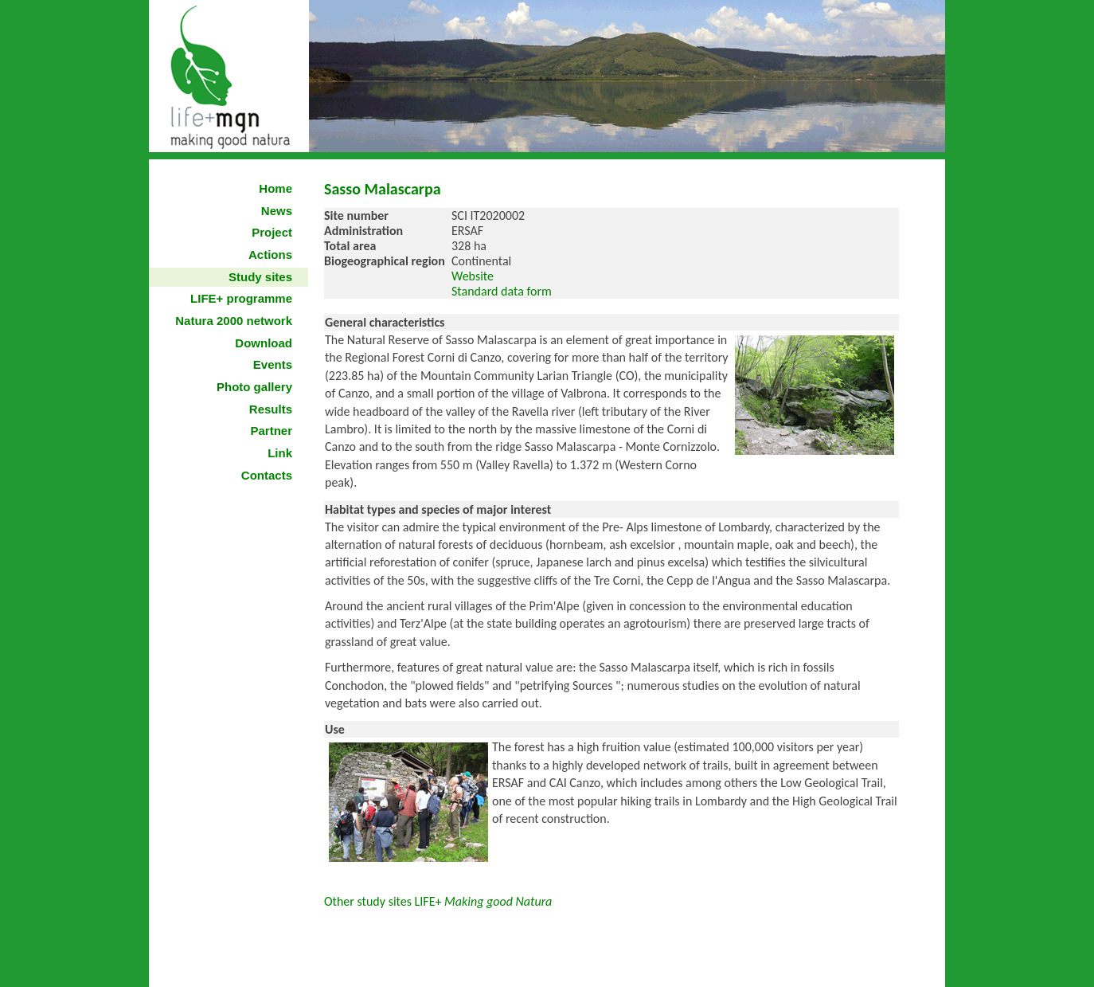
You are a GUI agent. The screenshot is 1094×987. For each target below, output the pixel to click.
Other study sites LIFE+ (439, 901)
